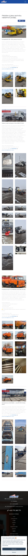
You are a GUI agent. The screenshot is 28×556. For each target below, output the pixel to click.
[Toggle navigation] (25, 1)
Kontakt (14, 528)
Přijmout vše (14, 549)
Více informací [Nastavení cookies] (5, 545)
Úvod (14, 516)
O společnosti (14, 518)
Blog (14, 524)
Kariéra (14, 522)
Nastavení (14, 552)
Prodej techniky (14, 526)
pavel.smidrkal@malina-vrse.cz (8, 68)
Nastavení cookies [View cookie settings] (14, 533)
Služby (14, 520)
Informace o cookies (14, 535)
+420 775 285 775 (14, 510)
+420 (13, 67)
